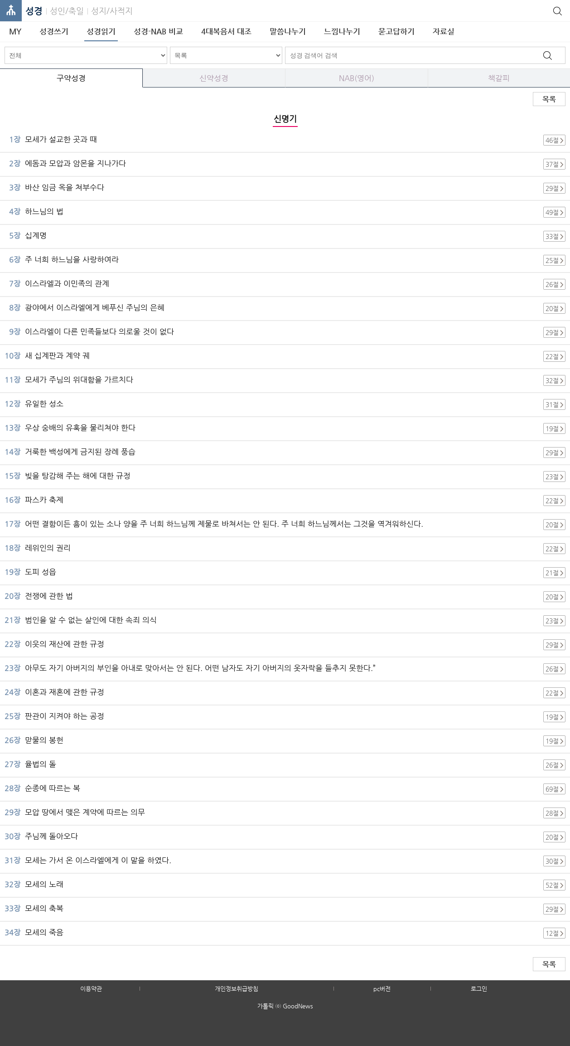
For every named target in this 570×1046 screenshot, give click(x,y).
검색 (547, 55)
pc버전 (382, 988)
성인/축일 (67, 10)
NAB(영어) (356, 78)
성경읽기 (101, 31)
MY (15, 31)
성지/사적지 (112, 10)
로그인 (479, 988)
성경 (34, 11)
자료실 (443, 31)
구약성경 (71, 78)
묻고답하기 (396, 31)
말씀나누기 (288, 31)
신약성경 (213, 78)
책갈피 (499, 78)
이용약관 (91, 988)
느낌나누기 (342, 31)
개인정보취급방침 (236, 988)
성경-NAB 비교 (158, 31)
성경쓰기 (53, 31)
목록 (549, 99)
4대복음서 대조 (226, 31)
